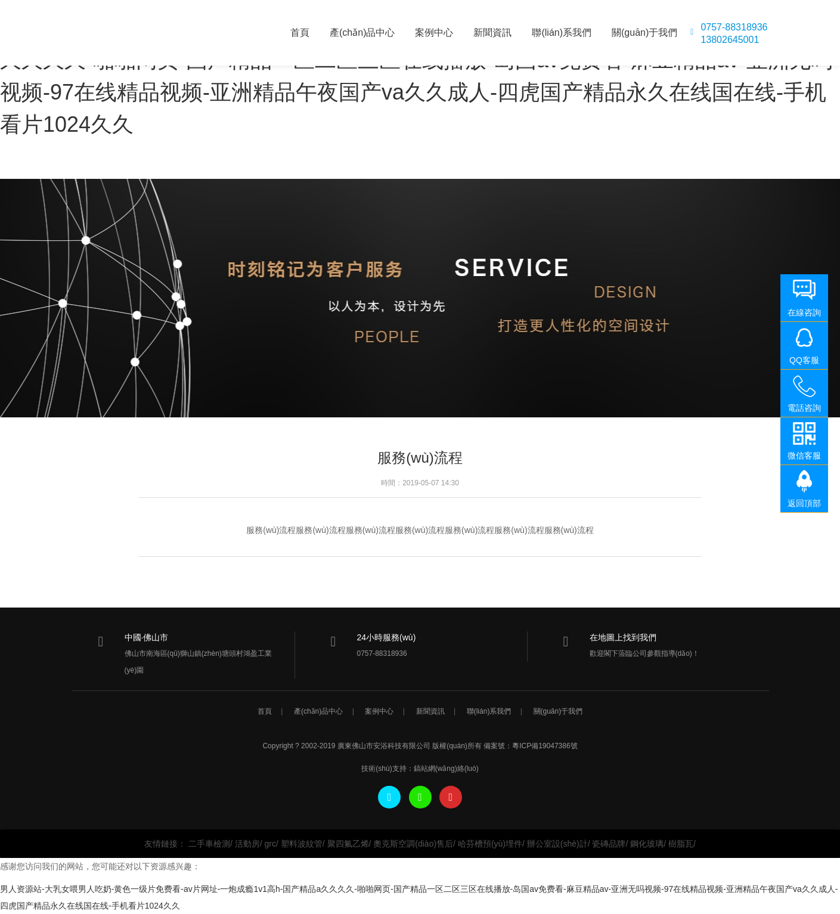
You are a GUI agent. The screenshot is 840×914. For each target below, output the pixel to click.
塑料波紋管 (302, 843)
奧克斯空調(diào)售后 (413, 843)
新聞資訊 (492, 32)
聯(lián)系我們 (561, 32)
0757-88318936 (733, 27)
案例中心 (434, 32)
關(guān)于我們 (644, 32)
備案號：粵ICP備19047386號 (530, 746)
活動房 (247, 843)
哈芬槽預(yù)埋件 (490, 843)
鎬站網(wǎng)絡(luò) (446, 768)
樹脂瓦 (680, 843)
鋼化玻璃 (647, 843)
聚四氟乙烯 (348, 843)
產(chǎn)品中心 (362, 32)
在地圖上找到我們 (623, 637)
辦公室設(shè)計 (557, 843)
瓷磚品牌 (608, 843)
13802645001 (729, 40)
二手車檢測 (209, 843)
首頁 (299, 32)
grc (270, 843)
